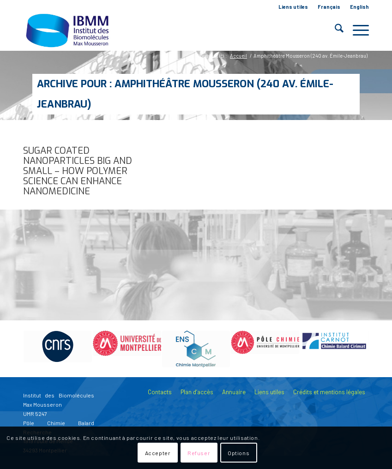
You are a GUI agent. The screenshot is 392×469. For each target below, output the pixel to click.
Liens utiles (293, 7)
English (359, 7)
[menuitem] (293, 7)
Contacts (160, 392)
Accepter (158, 453)
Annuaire (234, 392)
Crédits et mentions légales (329, 392)
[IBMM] (68, 30)
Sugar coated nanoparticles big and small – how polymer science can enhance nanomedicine (77, 171)
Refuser (198, 453)
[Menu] (356, 30)
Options (238, 453)
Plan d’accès (197, 392)
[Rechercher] (335, 30)
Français (329, 7)
